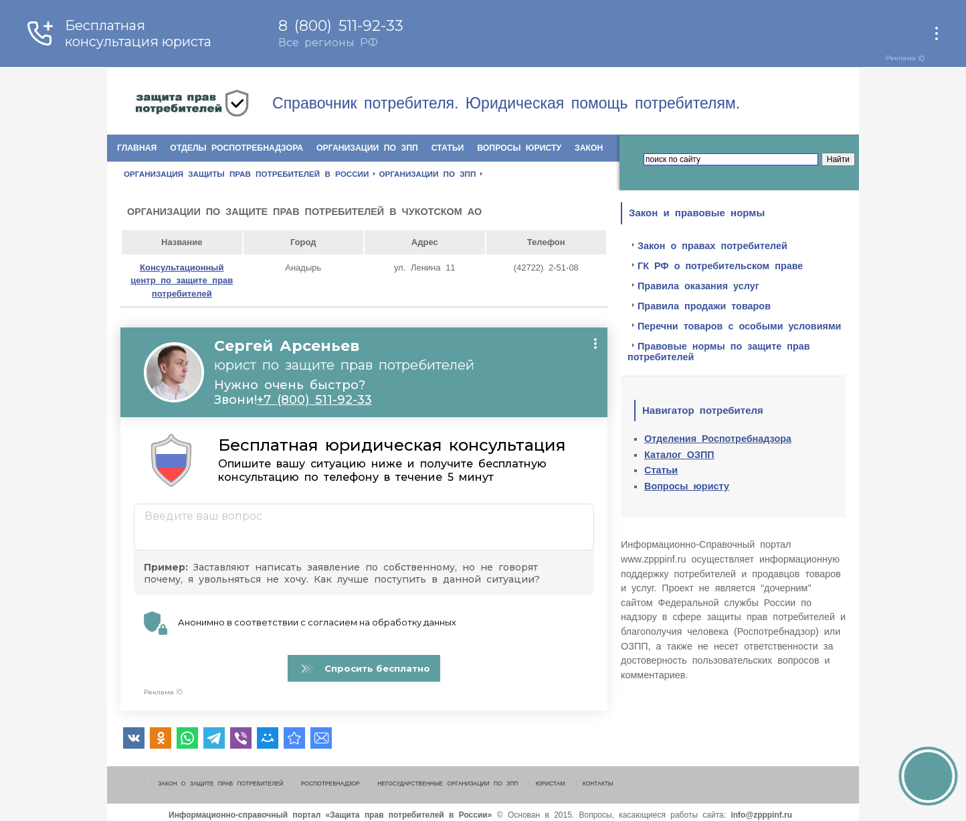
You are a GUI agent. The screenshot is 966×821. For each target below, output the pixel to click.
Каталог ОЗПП (679, 454)
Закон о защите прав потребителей (220, 783)
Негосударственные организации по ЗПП (447, 783)
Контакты (598, 783)
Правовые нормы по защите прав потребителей (718, 351)
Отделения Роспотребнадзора (717, 438)
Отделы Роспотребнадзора (236, 148)
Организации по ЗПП (367, 148)
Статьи (447, 148)
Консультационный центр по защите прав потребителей (181, 281)
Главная (137, 148)
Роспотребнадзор (330, 783)
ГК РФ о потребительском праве (720, 265)
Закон (589, 148)
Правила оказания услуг (698, 286)
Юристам (550, 783)
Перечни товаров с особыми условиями (739, 326)
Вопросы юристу (519, 148)
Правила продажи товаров (704, 306)
